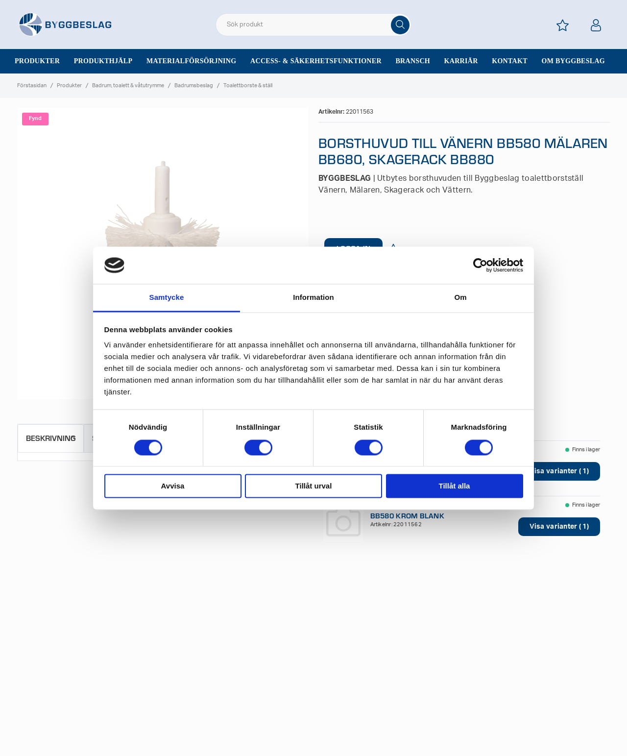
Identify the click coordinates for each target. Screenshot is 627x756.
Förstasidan (32, 85)
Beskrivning (50, 438)
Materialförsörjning (191, 61)
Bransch (412, 61)
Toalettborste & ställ (247, 85)
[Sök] (400, 25)
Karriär (461, 61)
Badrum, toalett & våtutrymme (128, 85)
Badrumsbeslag (193, 85)
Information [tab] (313, 297)
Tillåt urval (313, 486)
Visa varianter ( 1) (559, 471)
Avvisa (173, 486)
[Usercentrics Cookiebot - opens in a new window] (480, 265)
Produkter (37, 61)
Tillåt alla (454, 486)
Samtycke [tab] (166, 297)
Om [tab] (460, 297)
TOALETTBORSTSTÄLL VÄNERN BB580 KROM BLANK (423, 510)
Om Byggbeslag (573, 61)
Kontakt (510, 61)
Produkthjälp (103, 61)
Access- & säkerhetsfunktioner (316, 61)
